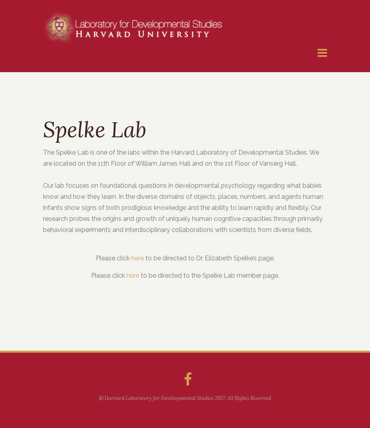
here (137, 258)
